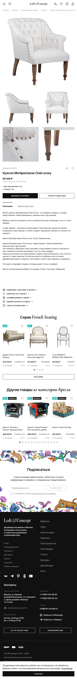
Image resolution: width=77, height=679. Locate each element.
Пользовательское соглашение (18, 657)
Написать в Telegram (51, 619)
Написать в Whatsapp (51, 615)
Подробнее (66, 668)
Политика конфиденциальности (18, 661)
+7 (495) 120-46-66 (48, 594)
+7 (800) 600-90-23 (48, 598)
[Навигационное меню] (4, 4)
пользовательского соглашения (43, 494)
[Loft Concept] (38, 3)
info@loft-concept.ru (49, 608)
